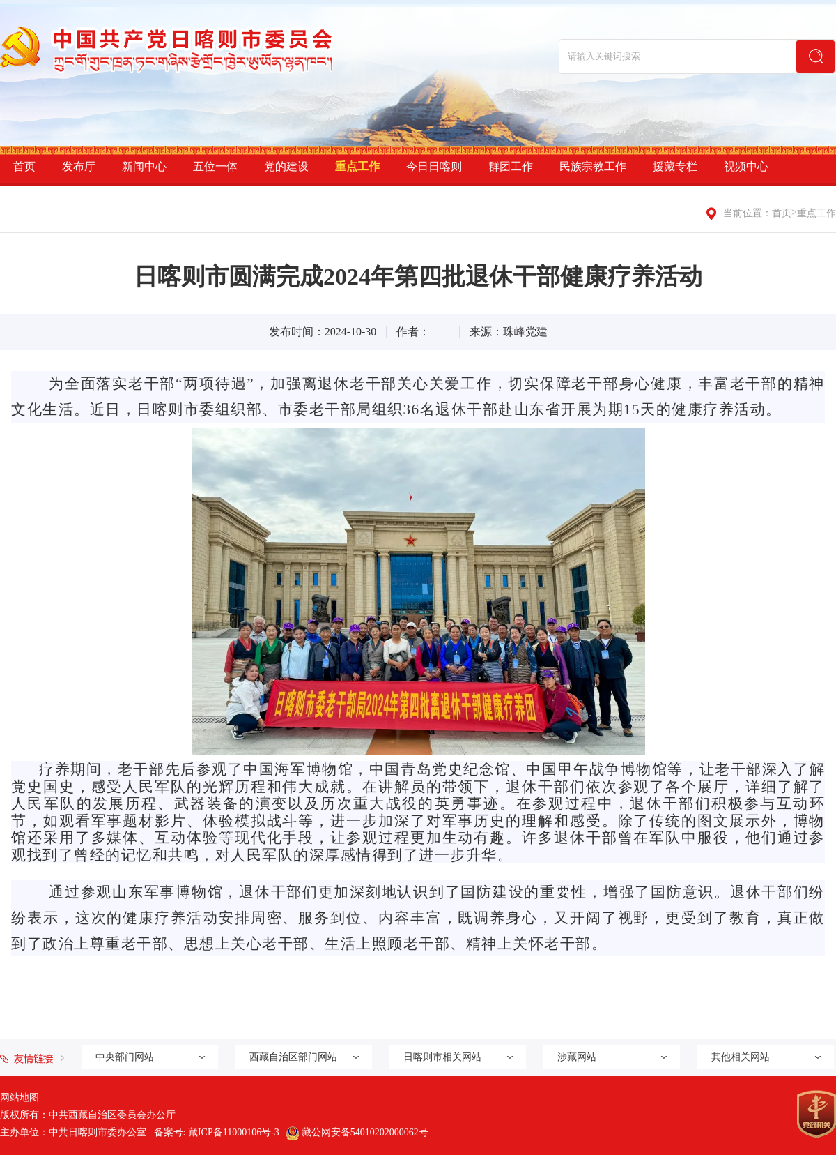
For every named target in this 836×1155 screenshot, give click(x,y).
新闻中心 (144, 166)
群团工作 (510, 166)
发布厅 (78, 166)
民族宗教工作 (592, 166)
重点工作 (357, 166)
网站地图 (19, 1097)
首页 (24, 166)
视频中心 (746, 166)
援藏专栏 (675, 166)
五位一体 (215, 166)
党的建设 (286, 166)
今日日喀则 (434, 166)
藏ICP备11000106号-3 (233, 1132)
